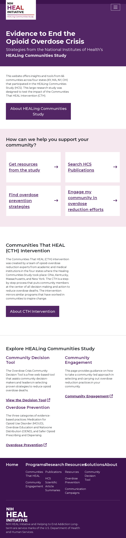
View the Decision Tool (28, 400)
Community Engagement (89, 396)
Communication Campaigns (73, 490)
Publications (53, 471)
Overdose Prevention (26, 445)
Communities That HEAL (33, 473)
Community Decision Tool (92, 475)
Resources (72, 471)
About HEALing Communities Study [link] (38, 111)
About (110, 464)
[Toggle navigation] (115, 7)
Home (12, 464)
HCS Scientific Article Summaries (52, 484)
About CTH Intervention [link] (32, 311)
